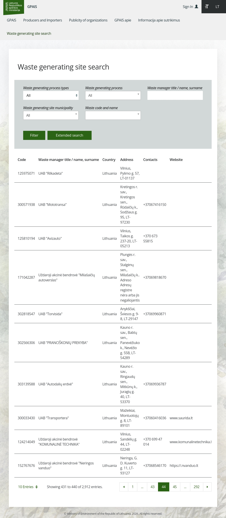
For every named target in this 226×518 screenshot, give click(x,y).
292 (197, 486)
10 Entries (28, 486)
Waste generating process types (46, 87)
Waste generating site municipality (48, 107)
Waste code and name (101, 107)
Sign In (190, 6)
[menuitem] (11, 20)
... (142, 486)
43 (152, 486)
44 (164, 486)
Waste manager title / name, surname (174, 87)
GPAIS (32, 6)
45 (175, 486)
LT (217, 6)
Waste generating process (103, 87)
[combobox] (113, 95)
